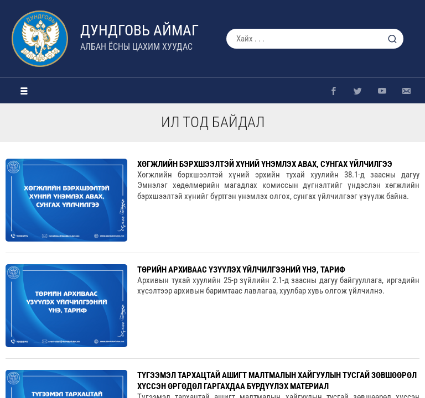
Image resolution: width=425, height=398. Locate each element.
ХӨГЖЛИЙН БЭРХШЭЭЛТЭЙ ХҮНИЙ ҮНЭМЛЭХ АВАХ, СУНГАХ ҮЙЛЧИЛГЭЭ (264, 164)
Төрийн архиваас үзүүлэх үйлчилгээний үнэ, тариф (241, 270)
